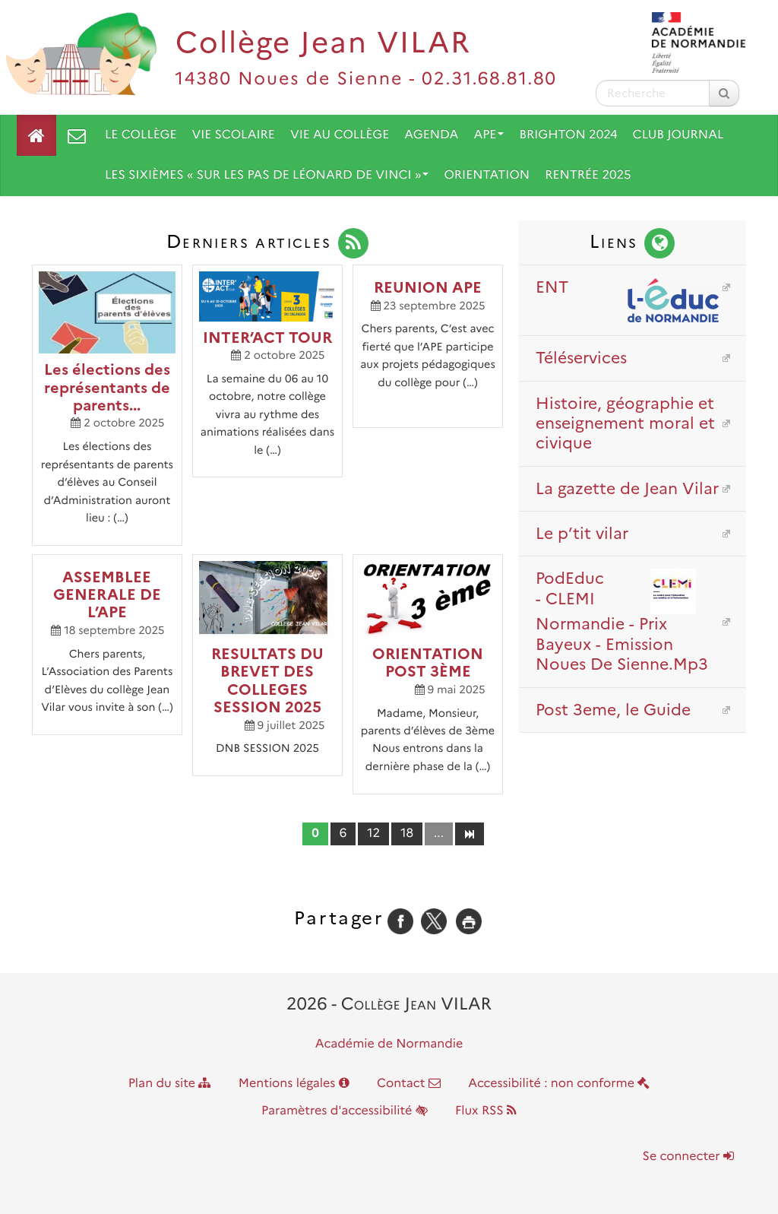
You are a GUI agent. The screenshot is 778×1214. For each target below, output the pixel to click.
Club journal (678, 135)
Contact (409, 1083)
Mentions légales (294, 1083)
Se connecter (688, 1156)
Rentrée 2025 (588, 175)
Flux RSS (486, 1111)
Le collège (140, 135)
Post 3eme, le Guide (613, 709)
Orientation (487, 175)
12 (373, 833)
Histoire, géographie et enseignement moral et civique (625, 423)
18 (406, 833)
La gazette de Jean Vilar (627, 488)
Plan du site (169, 1083)
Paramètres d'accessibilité (344, 1111)
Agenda (431, 135)
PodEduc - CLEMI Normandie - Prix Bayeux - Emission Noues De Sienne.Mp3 (627, 621)
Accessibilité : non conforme (559, 1083)
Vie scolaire (232, 135)
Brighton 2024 (568, 135)
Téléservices (581, 357)
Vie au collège (339, 135)
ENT (627, 287)
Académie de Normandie (389, 1044)
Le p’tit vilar (582, 533)
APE (488, 135)
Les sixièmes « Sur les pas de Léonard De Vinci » (267, 175)
